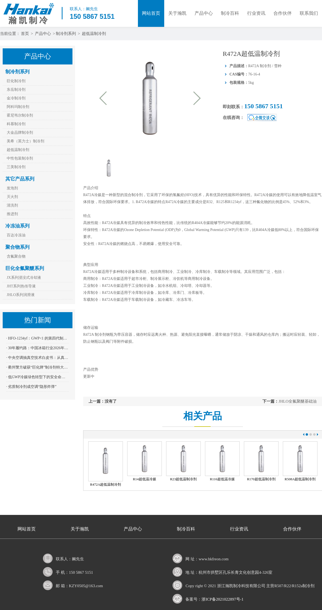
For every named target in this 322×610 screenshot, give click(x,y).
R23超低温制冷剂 (183, 479)
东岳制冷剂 (16, 90)
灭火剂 (12, 197)
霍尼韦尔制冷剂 (20, 115)
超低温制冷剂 (94, 33)
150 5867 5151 (263, 106)
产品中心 (204, 13)
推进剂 (12, 214)
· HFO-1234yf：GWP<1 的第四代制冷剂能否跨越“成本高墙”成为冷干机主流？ (37, 338)
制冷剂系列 (66, 33)
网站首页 (151, 13)
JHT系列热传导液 (21, 286)
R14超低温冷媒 (144, 479)
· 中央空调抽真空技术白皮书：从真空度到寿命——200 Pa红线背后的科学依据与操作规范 (37, 358)
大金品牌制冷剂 (20, 133)
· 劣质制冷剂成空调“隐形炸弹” (31, 387)
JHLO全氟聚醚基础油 (298, 401)
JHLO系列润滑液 (21, 295)
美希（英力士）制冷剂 (25, 141)
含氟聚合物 (16, 256)
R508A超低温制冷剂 (300, 479)
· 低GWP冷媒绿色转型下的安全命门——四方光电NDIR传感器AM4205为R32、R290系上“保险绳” (37, 377)
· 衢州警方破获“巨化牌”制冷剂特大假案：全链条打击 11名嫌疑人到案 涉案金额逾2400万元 (37, 367)
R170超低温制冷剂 (261, 479)
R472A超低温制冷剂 (105, 484)
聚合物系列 (17, 247)
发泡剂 (12, 188)
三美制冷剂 (16, 167)
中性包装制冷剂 (20, 158)
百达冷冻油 (16, 235)
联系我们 (309, 13)
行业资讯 (256, 13)
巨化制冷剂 (16, 81)
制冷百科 (230, 13)
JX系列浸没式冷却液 (24, 278)
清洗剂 (12, 205)
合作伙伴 (282, 13)
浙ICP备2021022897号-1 (222, 599)
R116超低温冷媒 (222, 479)
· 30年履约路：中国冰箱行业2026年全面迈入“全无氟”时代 (37, 348)
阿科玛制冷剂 (18, 107)
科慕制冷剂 (16, 124)
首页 (25, 33)
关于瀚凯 (177, 13)
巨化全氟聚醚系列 (24, 268)
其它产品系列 (19, 179)
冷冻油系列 (17, 226)
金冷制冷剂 (16, 98)
